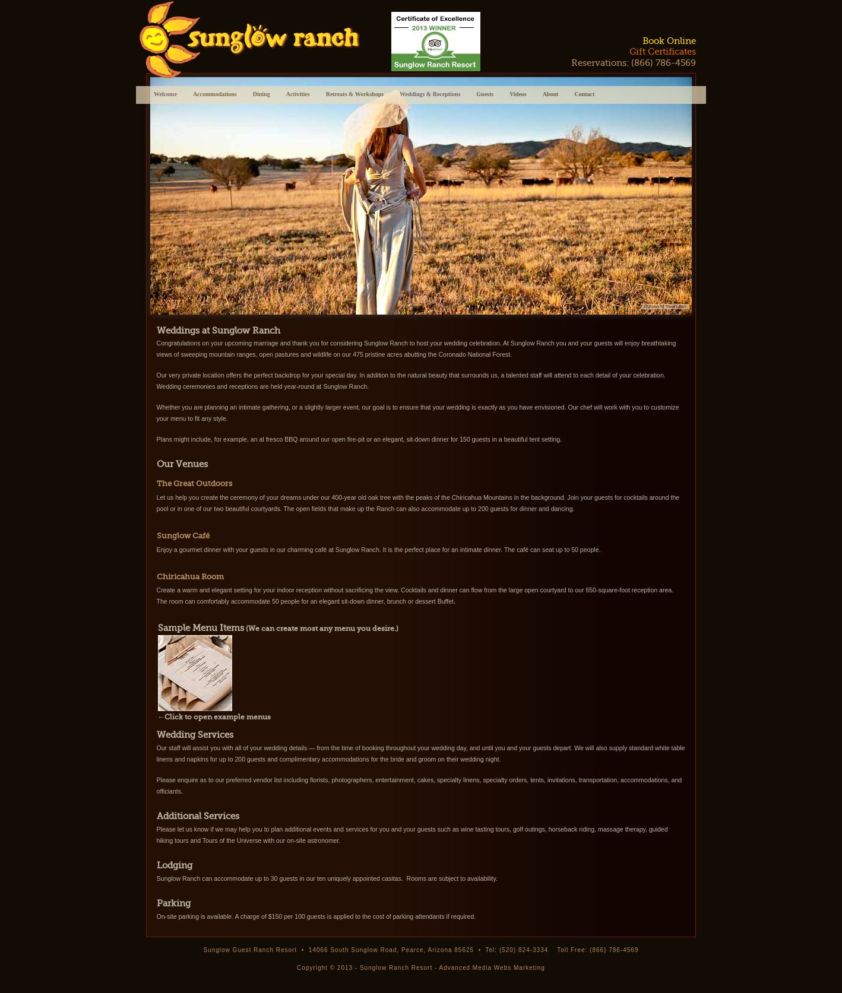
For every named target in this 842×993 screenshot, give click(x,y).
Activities (298, 95)
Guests (484, 95)
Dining (261, 95)
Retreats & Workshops (355, 95)
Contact (584, 95)
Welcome (165, 94)
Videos (518, 95)
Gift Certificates (662, 51)
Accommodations (215, 95)
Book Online (669, 41)
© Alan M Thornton (665, 306)
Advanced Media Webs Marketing (492, 968)
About (551, 95)
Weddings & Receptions (430, 94)
